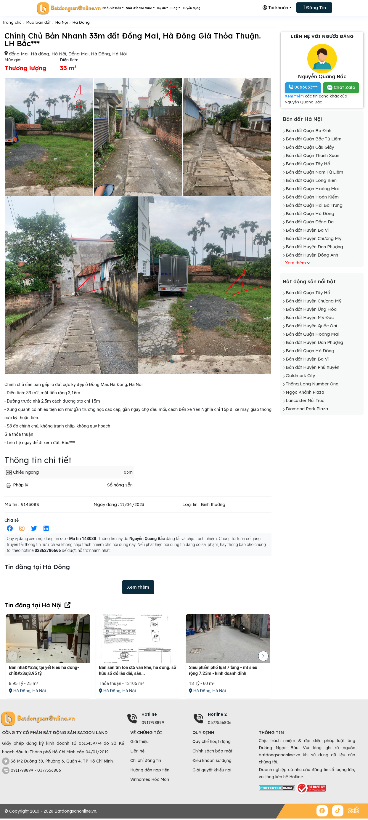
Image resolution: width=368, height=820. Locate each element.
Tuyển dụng (191, 8)
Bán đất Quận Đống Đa (310, 222)
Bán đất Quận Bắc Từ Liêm (313, 139)
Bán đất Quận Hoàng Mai (312, 188)
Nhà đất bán (111, 8)
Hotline (149, 714)
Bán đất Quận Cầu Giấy (310, 147)
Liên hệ (137, 751)
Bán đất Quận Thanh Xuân (312, 155)
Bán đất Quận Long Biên (311, 180)
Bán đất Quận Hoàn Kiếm (312, 197)
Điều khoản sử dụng (212, 760)
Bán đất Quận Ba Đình (308, 130)
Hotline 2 (217, 714)
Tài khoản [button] (275, 7)
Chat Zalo (341, 87)
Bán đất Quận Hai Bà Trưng (314, 205)
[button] (263, 656)
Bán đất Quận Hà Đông (310, 213)
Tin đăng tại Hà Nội (33, 605)
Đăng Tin (314, 7)
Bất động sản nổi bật (309, 281)
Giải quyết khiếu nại (211, 770)
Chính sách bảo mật (212, 751)
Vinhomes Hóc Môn (149, 779)
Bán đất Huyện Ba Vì (307, 230)
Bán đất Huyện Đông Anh (312, 255)
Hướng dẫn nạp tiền (149, 770)
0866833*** (303, 87)
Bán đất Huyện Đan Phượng (314, 246)
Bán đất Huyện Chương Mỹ (313, 238)
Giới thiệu (139, 741)
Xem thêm (138, 587)
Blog (174, 8)
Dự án (161, 8)
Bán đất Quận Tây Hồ (308, 163)
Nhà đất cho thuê (139, 8)
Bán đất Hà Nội (302, 119)
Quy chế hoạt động (211, 741)
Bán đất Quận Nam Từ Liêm (314, 172)
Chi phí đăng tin (145, 760)
